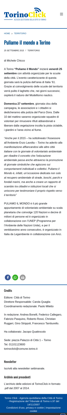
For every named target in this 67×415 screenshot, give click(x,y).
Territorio (34, 50)
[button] (8, 277)
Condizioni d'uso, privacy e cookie (25, 407)
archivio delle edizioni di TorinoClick (27, 384)
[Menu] (61, 14)
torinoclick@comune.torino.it (20, 348)
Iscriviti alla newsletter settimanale (24, 368)
